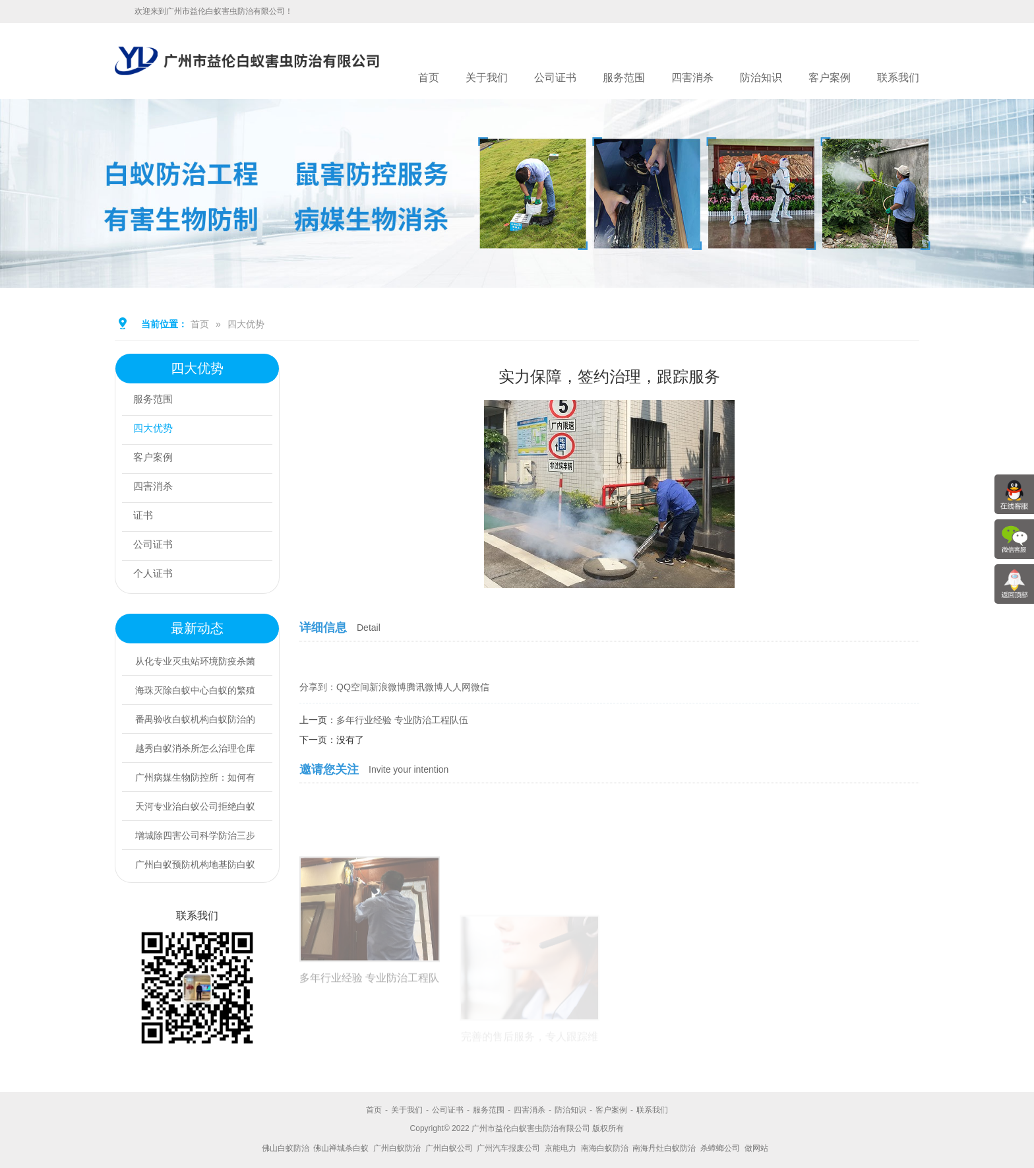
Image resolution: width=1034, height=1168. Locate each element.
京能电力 (560, 1148)
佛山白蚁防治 (285, 1148)
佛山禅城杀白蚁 (341, 1148)
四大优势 (246, 324)
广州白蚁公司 (449, 1148)
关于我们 (487, 77)
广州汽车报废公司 (508, 1148)
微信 (480, 687)
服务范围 (624, 77)
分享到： (317, 687)
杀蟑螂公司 (720, 1148)
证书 (145, 517)
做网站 (756, 1148)
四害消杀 (692, 77)
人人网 (457, 687)
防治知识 (761, 77)
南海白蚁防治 (604, 1148)
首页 (428, 77)
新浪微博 (387, 687)
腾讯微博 (424, 687)
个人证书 (156, 575)
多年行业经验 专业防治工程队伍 (402, 720)
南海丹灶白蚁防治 (664, 1148)
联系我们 (898, 77)
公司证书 (555, 77)
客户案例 (829, 77)
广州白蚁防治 (397, 1148)
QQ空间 (352, 687)
